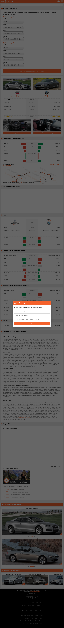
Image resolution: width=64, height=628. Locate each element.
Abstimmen (32, 324)
